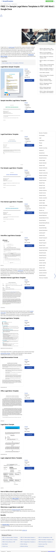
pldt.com (2, 265)
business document (16, 509)
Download (29, 80)
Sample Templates (51, 551)
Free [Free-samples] (49, 1)
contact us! (24, 530)
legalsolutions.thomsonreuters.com (7, 348)
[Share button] (1, 16)
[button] (54, 1)
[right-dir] (55, 276)
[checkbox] (1, 1)
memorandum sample (5, 353)
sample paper (11, 47)
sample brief (20, 270)
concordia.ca (3, 307)
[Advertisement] (28, 19)
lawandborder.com (4, 387)
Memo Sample (15, 498)
